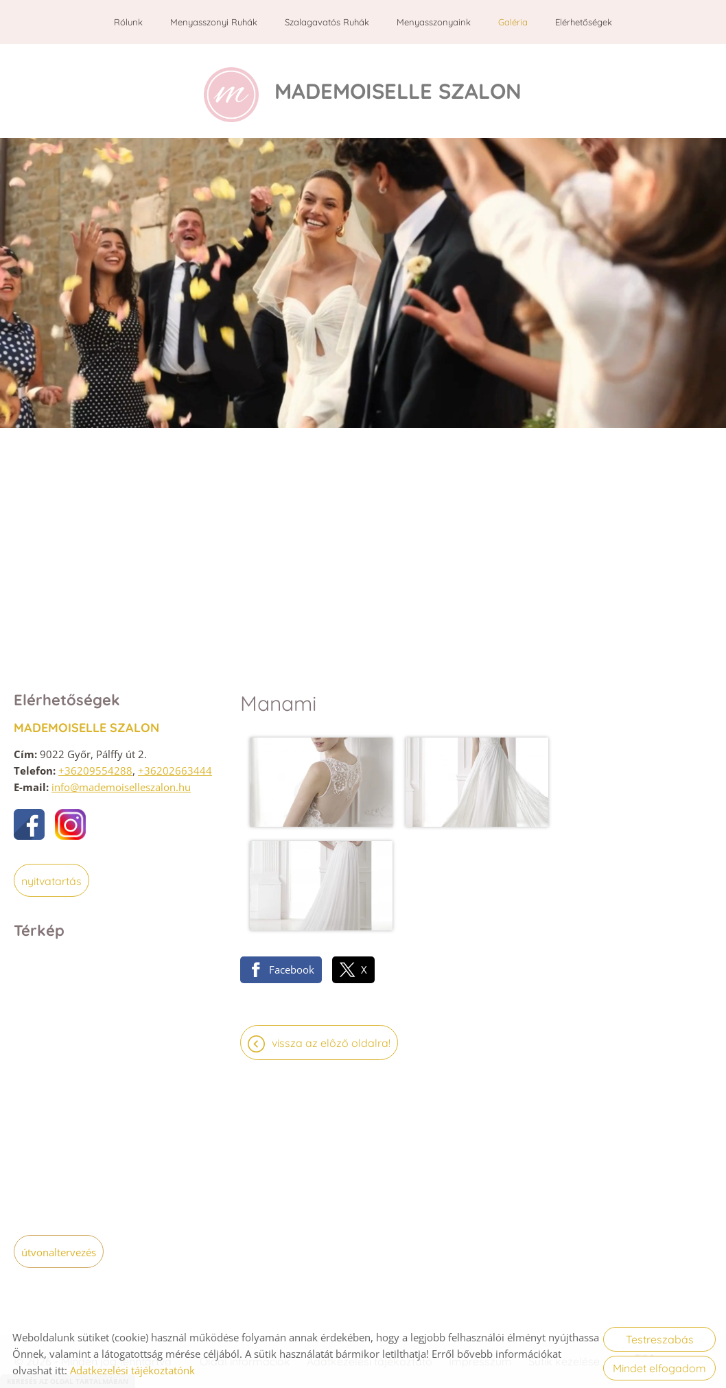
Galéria (513, 21)
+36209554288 (95, 766)
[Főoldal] (227, 88)
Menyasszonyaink (434, 21)
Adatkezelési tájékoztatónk (132, 1370)
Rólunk (128, 21)
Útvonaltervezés (58, 1247)
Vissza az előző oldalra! (331, 908)
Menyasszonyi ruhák (213, 21)
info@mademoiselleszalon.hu (121, 782)
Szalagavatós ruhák (327, 21)
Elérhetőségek (583, 21)
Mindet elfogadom (659, 1368)
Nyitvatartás (51, 876)
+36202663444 (175, 766)
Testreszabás (660, 1339)
